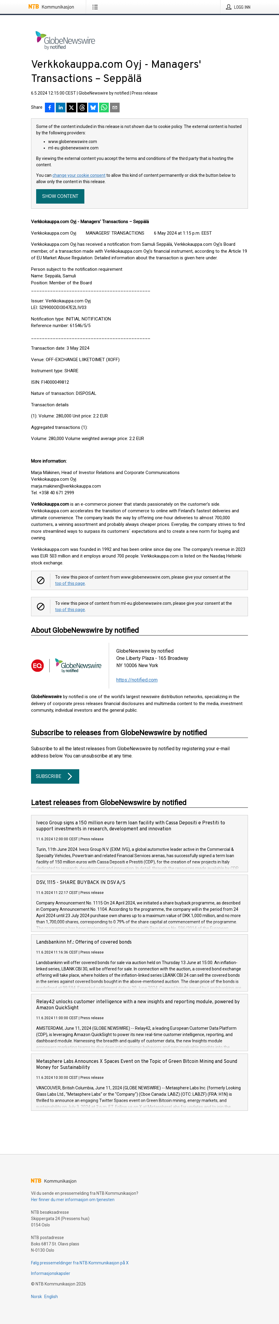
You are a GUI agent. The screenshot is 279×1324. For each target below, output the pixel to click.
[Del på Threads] (82, 108)
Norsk (36, 1296)
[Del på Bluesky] (93, 108)
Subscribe (55, 776)
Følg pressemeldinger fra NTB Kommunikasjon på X (80, 1262)
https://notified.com (137, 680)
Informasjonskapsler (50, 1273)
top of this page (70, 583)
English (51, 1296)
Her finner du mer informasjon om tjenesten (72, 1199)
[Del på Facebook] (50, 108)
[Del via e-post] (115, 108)
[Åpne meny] (96, 7)
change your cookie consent (78, 175)
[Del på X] (71, 108)
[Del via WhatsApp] (104, 108)
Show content (60, 196)
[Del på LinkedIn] (60, 108)
